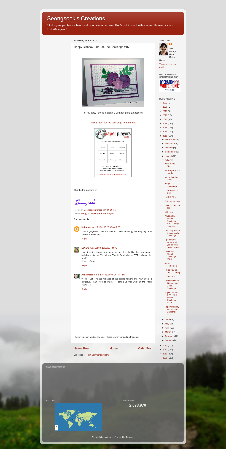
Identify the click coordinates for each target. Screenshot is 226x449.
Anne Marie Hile (89, 275)
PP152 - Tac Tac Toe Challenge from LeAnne (113, 122)
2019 (165, 111)
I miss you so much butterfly (172, 271)
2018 (165, 115)
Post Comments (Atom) (98, 355)
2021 (165, 103)
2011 (165, 349)
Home (114, 348)
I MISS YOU (170, 197)
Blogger (129, 437)
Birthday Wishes (172, 201)
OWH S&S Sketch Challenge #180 (171, 255)
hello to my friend (170, 165)
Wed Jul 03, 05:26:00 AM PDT (106, 227)
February (169, 336)
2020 (165, 107)
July (167, 160)
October (169, 148)
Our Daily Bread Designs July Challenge (172, 233)
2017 (165, 119)
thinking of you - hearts (172, 171)
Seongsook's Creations (76, 18)
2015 (165, 127)
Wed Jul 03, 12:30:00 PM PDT (104, 248)
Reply (84, 238)
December (170, 139)
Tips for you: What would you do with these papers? (172, 244)
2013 (165, 136)
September (170, 152)
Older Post (145, 348)
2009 (165, 358)
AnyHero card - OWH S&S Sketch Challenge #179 (172, 297)
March (168, 332)
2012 (165, 345)
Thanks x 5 (170, 276)
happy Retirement (171, 184)
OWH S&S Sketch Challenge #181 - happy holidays (172, 221)
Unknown (86, 227)
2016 (165, 123)
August (168, 156)
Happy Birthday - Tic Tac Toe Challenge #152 (172, 311)
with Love (169, 212)
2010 (165, 354)
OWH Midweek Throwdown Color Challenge (172, 285)
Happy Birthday (88, 213)
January (169, 340)
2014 (165, 132)
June (167, 319)
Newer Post (81, 348)
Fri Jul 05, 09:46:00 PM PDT (111, 275)
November (170, 143)
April (167, 328)
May (167, 324)
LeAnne (85, 248)
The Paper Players (105, 213)
